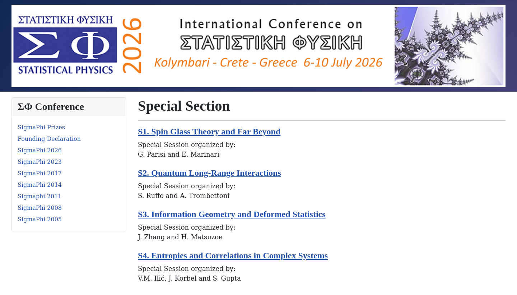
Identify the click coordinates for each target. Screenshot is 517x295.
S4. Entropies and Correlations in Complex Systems (233, 255)
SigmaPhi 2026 (40, 150)
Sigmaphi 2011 (40, 196)
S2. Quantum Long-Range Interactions (209, 173)
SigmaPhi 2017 (40, 173)
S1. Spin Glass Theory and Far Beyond (209, 131)
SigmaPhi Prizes (41, 127)
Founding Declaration (49, 138)
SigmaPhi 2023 (40, 161)
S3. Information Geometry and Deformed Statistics (232, 214)
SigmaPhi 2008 (40, 207)
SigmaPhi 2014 (40, 184)
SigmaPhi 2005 (40, 219)
